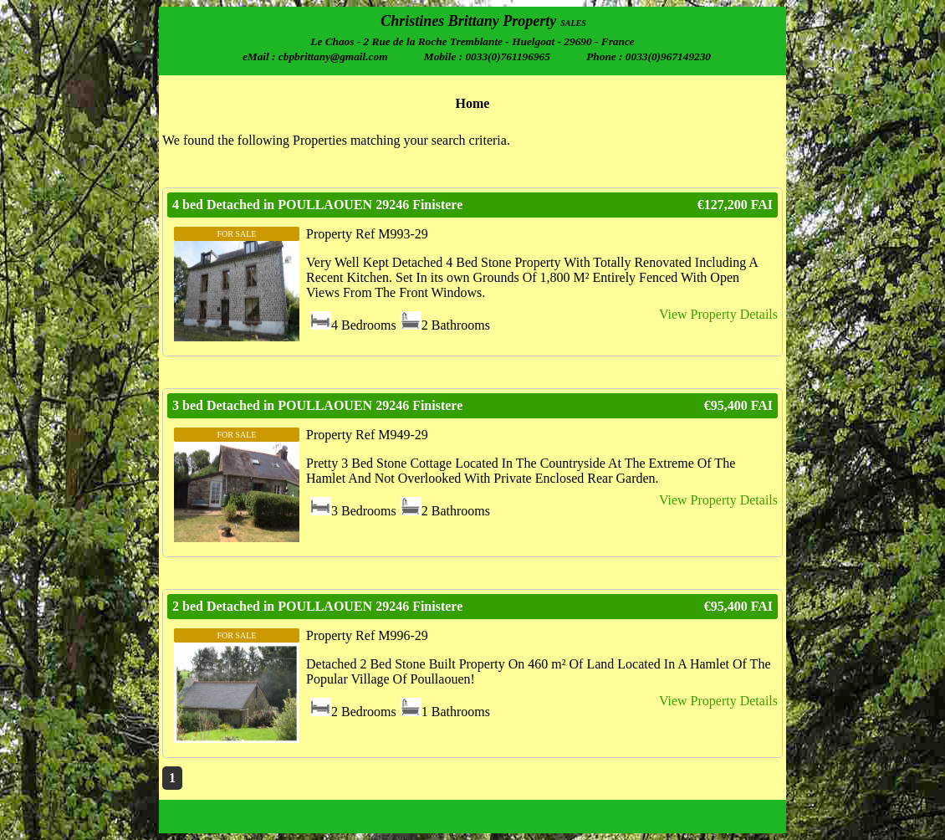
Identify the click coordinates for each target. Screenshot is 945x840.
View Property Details (718, 314)
